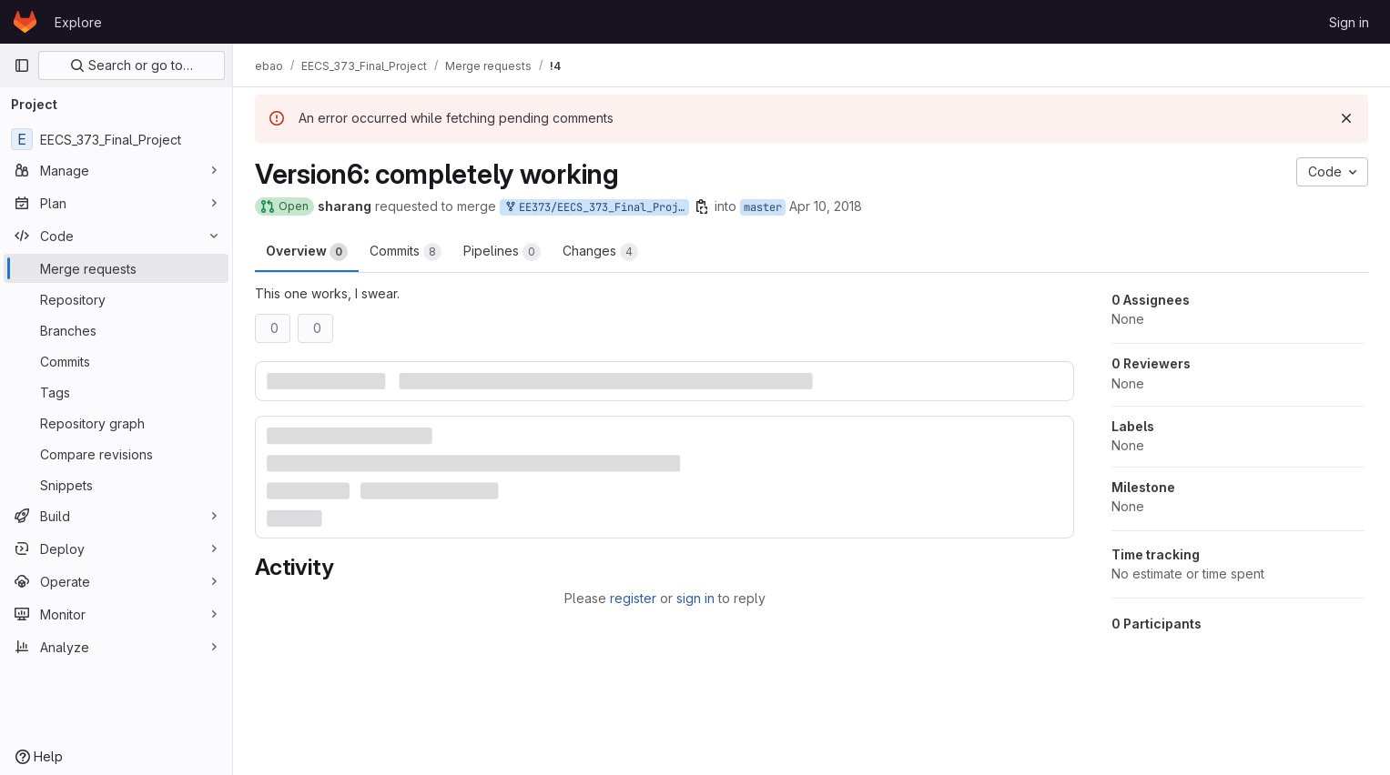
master (763, 207)
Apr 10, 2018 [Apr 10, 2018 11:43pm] (825, 206)
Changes (600, 252)
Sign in (1349, 22)
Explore (78, 22)
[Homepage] (25, 21)
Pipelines (502, 252)
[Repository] (116, 299)
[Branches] (116, 330)
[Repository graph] (116, 423)
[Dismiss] (1346, 118)
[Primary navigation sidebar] (21, 65)
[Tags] (116, 392)
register (633, 598)
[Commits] (116, 361)
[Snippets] (116, 484)
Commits (405, 252)
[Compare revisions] (116, 453)
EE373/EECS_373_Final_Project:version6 (596, 208)
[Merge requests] (116, 268)
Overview (307, 252)
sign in (695, 598)
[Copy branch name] (702, 206)
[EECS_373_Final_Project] (116, 139)
